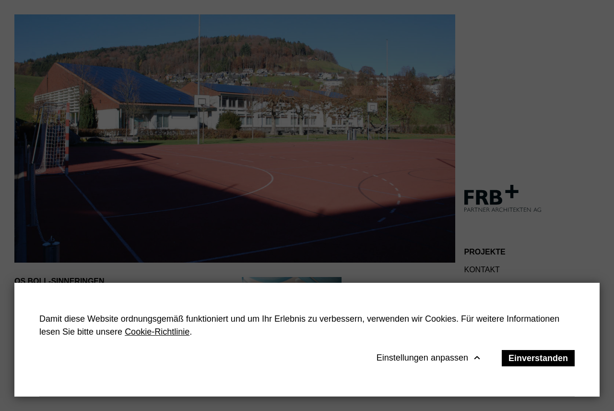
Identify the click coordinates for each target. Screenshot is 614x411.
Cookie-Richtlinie (157, 332)
